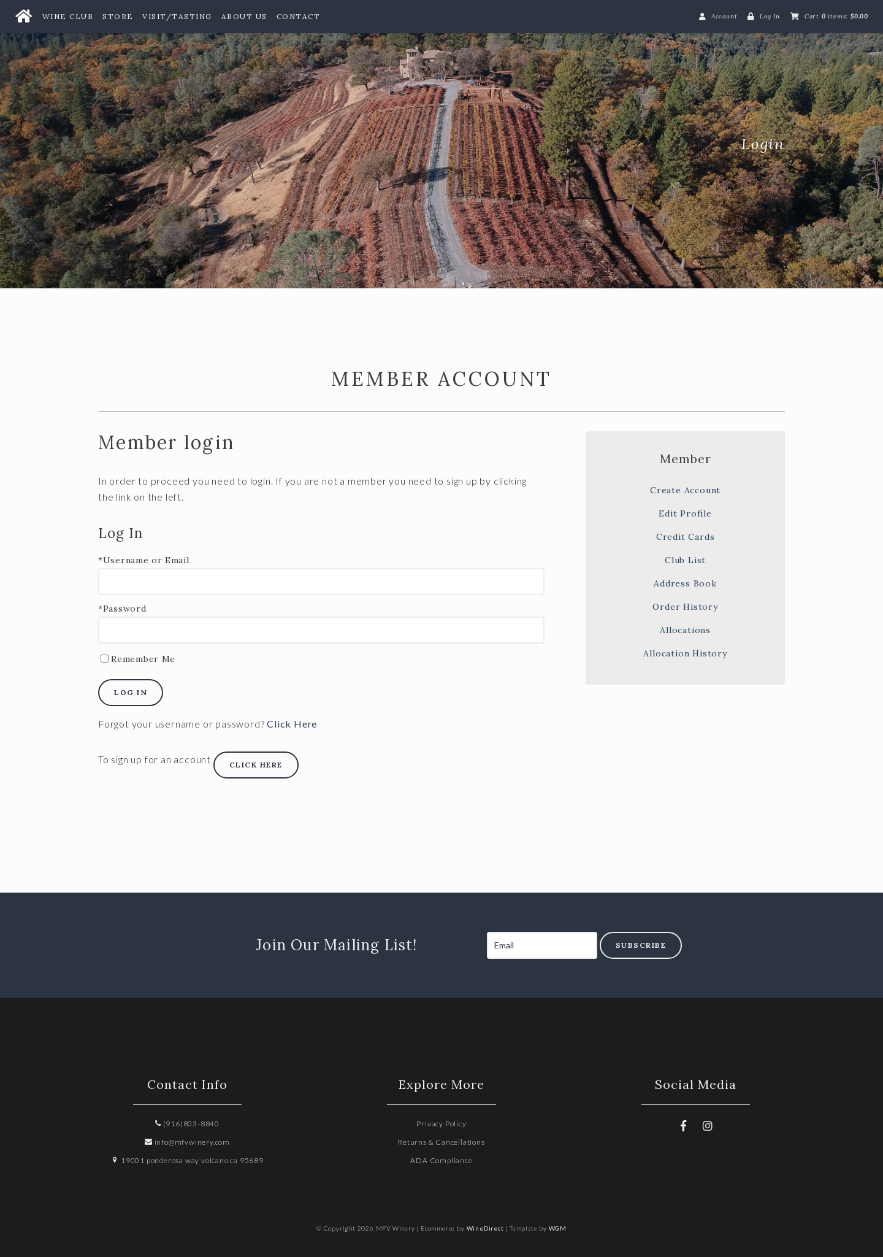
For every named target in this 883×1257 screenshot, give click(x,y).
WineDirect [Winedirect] (485, 1228)
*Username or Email (143, 560)
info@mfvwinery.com (187, 1142)
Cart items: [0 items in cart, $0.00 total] (836, 16)
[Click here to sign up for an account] (256, 765)
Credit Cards (685, 536)
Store (118, 16)
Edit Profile (685, 513)
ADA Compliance (441, 1160)
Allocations (685, 630)
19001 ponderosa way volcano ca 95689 (187, 1160)
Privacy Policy (441, 1123)
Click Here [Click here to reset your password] (292, 723)
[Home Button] (23, 16)
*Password (122, 609)
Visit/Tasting (177, 16)
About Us (244, 16)
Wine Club (68, 16)
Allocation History (685, 653)
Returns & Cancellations (441, 1142)
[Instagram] (708, 1126)
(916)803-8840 (187, 1123)
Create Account (685, 490)
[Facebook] (683, 1126)
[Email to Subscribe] (542, 945)
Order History (684, 606)
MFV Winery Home (190, 144)
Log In (770, 16)
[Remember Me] (105, 659)
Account (724, 16)
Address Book (685, 583)
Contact (299, 16)
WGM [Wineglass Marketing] (558, 1228)
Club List (685, 560)
